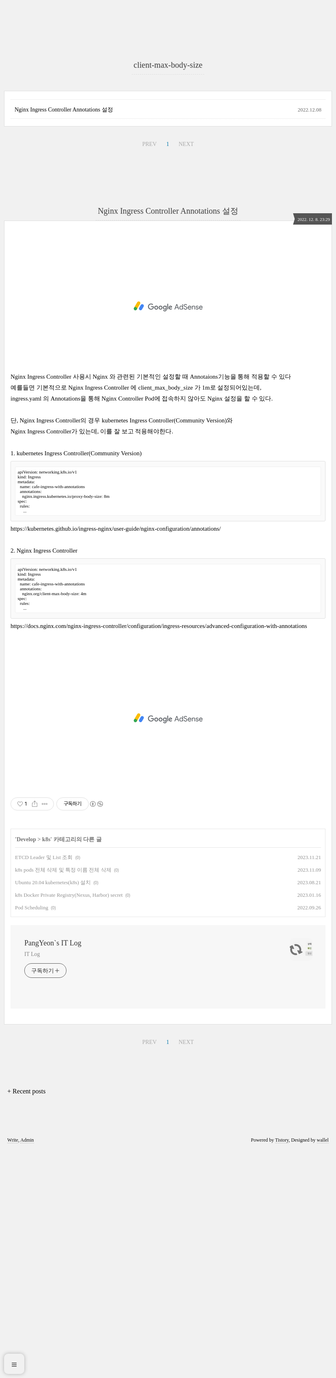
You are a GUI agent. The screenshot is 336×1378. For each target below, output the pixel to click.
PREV (149, 371)
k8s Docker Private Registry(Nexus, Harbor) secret (69, 1122)
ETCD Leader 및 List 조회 (44, 1084)
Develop (26, 1066)
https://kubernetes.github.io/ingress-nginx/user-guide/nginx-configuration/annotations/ (116, 755)
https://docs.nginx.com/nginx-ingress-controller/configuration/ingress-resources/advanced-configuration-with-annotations (159, 853)
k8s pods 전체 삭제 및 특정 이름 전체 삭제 (63, 1097)
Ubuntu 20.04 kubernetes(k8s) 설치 (53, 1109)
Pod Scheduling (31, 1135)
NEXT (186, 371)
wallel (323, 1367)
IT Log (32, 1181)
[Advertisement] (168, 105)
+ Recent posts (26, 1318)
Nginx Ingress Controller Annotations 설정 (64, 337)
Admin (27, 1367)
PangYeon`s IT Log (52, 1170)
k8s (46, 1066)
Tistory (282, 1367)
